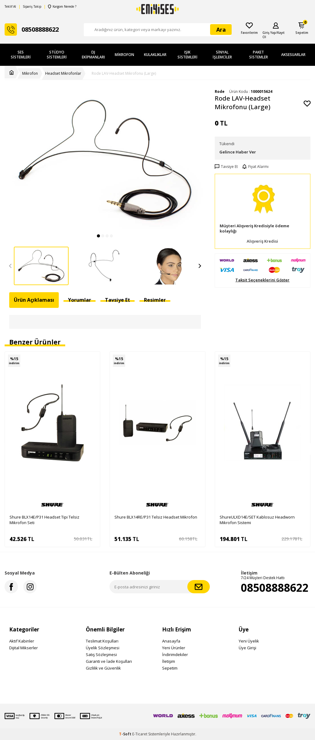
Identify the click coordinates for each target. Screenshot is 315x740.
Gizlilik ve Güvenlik (103, 668)
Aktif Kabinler (21, 641)
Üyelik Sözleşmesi (102, 647)
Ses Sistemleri (21, 55)
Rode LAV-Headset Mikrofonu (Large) (124, 73)
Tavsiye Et (226, 166)
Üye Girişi (247, 647)
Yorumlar (79, 299)
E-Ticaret (139, 734)
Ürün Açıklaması (34, 299)
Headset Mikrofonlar (63, 73)
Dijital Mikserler (23, 647)
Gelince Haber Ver (237, 152)
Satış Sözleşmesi (101, 654)
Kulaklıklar (155, 54)
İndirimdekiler (175, 654)
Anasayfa (171, 641)
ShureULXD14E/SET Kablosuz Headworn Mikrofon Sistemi (257, 519)
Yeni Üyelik (249, 641)
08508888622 (275, 587)
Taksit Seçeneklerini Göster (262, 280)
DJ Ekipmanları (93, 55)
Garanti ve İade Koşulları (109, 661)
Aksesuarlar (293, 54)
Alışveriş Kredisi (262, 241)
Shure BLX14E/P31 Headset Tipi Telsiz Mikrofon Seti (44, 519)
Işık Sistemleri (187, 55)
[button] (98, 235)
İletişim (168, 661)
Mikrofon (124, 54)
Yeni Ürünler (173, 647)
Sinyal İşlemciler (222, 55)
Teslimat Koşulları (102, 641)
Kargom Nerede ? (62, 7)
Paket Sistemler (258, 55)
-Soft (125, 734)
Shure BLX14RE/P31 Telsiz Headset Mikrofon (155, 517)
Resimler (155, 299)
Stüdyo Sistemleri (57, 55)
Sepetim (169, 668)
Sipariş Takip (32, 7)
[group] (105, 159)
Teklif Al (10, 7)
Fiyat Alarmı (255, 166)
